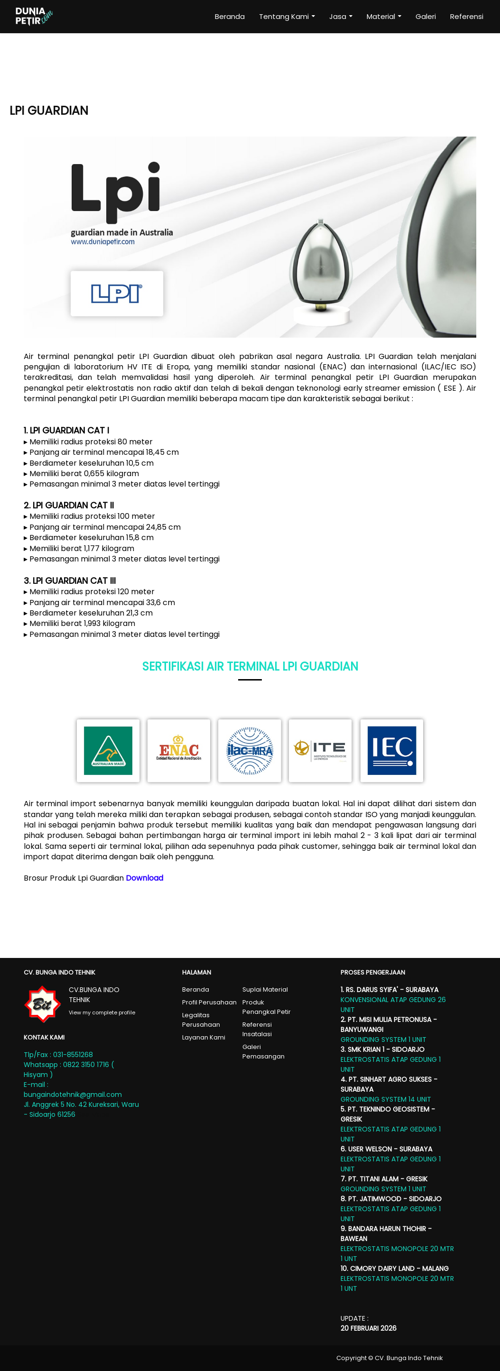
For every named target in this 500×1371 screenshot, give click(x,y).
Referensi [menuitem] (466, 16)
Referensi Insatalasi (257, 1029)
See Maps (93, 1114)
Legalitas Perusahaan (201, 1020)
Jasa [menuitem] (337, 16)
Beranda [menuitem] (230, 16)
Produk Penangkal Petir (266, 1007)
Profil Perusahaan (209, 1002)
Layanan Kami (203, 1037)
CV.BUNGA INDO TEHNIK (94, 994)
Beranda (195, 989)
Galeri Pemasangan (263, 1051)
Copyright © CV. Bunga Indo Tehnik (389, 1357)
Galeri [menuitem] (426, 16)
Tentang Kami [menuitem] (284, 16)
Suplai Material (265, 989)
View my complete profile (102, 1012)
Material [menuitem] (381, 16)
